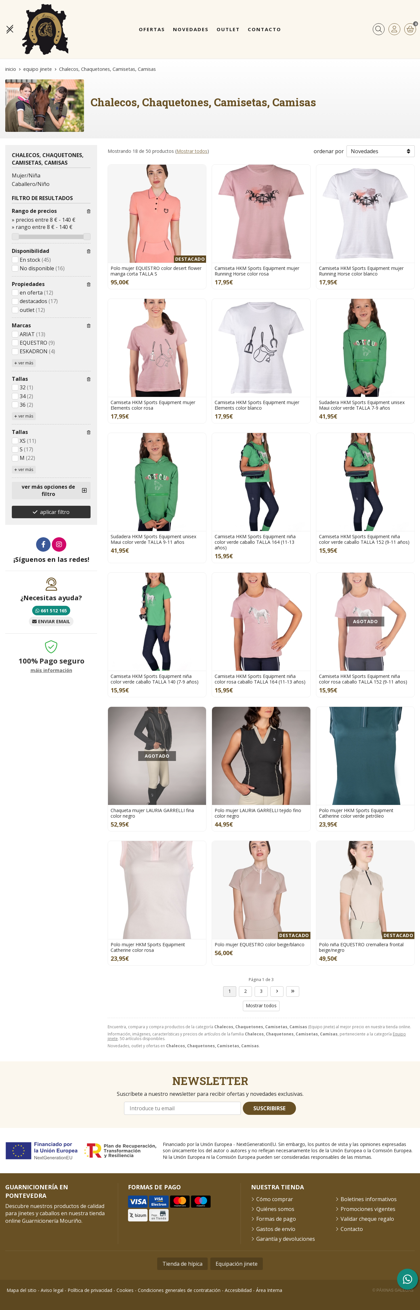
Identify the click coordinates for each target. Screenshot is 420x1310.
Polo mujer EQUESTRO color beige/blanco (259, 944)
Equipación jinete (237, 1263)
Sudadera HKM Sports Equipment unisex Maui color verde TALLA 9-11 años (153, 539)
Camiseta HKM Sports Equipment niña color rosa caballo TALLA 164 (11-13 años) (260, 679)
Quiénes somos (275, 1209)
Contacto (352, 1229)
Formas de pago (276, 1218)
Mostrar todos (192, 151)
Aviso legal (52, 1290)
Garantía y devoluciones (285, 1238)
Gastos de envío (275, 1229)
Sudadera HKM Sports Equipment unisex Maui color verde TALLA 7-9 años (362, 405)
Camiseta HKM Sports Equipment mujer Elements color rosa (153, 405)
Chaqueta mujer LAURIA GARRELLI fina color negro (152, 813)
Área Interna (269, 1290)
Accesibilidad (238, 1290)
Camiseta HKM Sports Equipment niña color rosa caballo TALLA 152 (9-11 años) (363, 679)
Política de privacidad (90, 1290)
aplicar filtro (55, 512)
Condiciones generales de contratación (179, 1290)
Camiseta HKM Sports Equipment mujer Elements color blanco (257, 405)
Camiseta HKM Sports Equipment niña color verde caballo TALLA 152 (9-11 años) (364, 539)
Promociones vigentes (368, 1209)
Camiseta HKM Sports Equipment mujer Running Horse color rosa (257, 271)
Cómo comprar (274, 1199)
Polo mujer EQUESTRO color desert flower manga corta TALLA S (156, 271)
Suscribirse (269, 1108)
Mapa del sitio (21, 1290)
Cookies (125, 1290)
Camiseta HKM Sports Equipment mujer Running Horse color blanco (361, 271)
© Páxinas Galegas (392, 1290)
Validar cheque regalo (367, 1218)
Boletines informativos (369, 1199)
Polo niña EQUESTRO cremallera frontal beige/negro (361, 947)
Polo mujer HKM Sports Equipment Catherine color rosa (148, 947)
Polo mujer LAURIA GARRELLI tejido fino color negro (258, 813)
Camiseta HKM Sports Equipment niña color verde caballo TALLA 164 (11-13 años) (255, 542)
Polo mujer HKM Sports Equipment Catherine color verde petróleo (356, 813)
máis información (51, 670)
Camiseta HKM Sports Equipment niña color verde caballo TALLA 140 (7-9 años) (155, 679)
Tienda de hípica (182, 1263)
